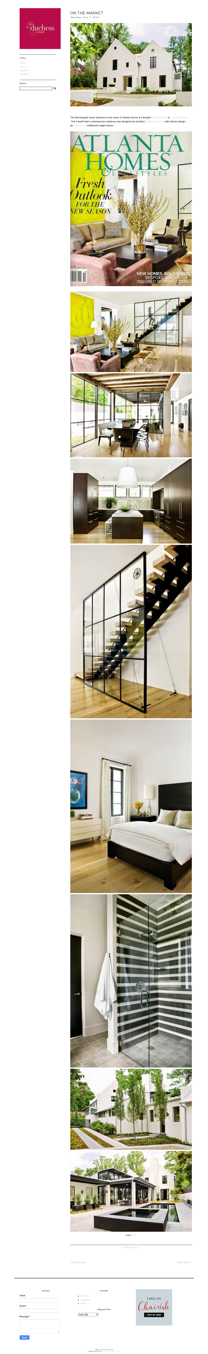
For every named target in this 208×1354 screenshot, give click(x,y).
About (23, 66)
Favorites (24, 70)
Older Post (184, 1262)
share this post (130, 1247)
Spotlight (24, 74)
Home (23, 63)
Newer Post (78, 1262)
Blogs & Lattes (111, 1351)
